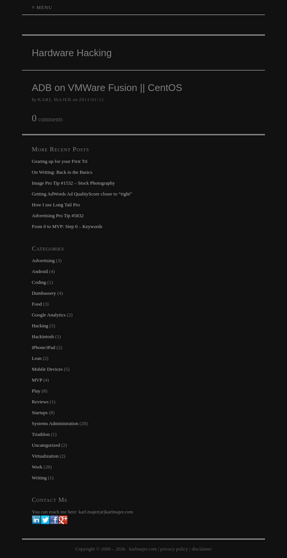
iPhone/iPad (43, 347)
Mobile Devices (47, 369)
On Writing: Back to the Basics (62, 172)
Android (40, 271)
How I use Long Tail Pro (56, 204)
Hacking (40, 325)
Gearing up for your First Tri (59, 161)
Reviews (40, 401)
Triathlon (41, 434)
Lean (36, 358)
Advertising (43, 260)
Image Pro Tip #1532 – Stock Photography (73, 183)
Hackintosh (43, 336)
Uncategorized (46, 445)
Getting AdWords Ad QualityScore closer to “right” (82, 194)
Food (37, 304)
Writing (39, 477)
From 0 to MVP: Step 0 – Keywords (67, 226)
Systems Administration (55, 423)
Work (37, 467)
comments (47, 118)
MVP (37, 380)
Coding (39, 282)
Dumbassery (44, 293)
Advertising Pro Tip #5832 (58, 215)
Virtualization (45, 456)
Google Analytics (49, 315)
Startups (40, 412)
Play (36, 391)
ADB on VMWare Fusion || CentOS (107, 87)
